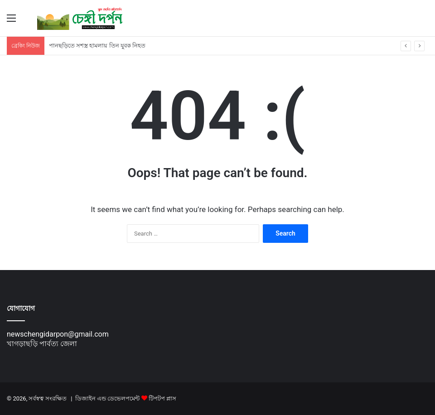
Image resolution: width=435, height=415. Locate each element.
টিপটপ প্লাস (162, 398)
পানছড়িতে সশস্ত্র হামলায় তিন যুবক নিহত (97, 45)
